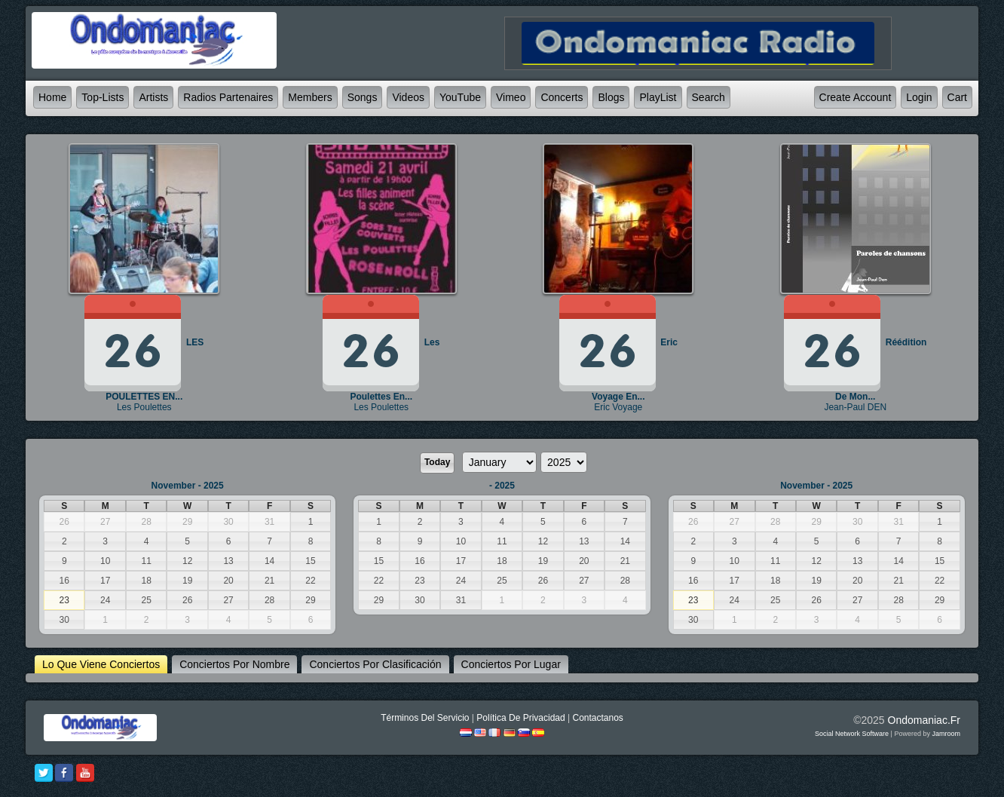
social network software (852, 733)
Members (310, 97)
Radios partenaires (228, 97)
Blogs (611, 97)
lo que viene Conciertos (101, 664)
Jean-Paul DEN (855, 407)
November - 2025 (188, 485)
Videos (408, 97)
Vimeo (510, 97)
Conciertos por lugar (511, 664)
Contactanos (597, 718)
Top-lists (102, 97)
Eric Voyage (618, 407)
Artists (153, 97)
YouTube (460, 97)
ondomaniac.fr (924, 720)
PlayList (657, 97)
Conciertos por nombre (234, 664)
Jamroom (946, 733)
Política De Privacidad (520, 718)
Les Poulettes (144, 407)
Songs (362, 97)
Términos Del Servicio (425, 718)
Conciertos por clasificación (375, 664)
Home (52, 97)
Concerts (561, 97)
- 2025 (502, 485)
